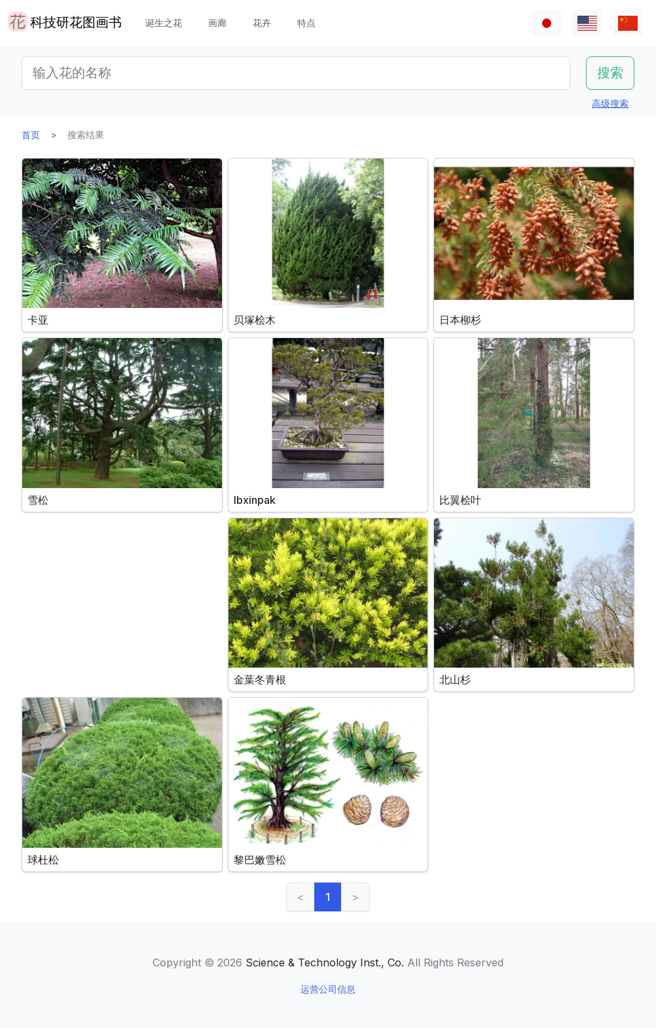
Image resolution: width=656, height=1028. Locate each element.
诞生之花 (163, 22)
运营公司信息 (328, 989)
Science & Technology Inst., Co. (325, 962)
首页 (31, 134)
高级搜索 (610, 103)
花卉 (262, 22)
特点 (306, 22)
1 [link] (327, 897)
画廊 (217, 22)
